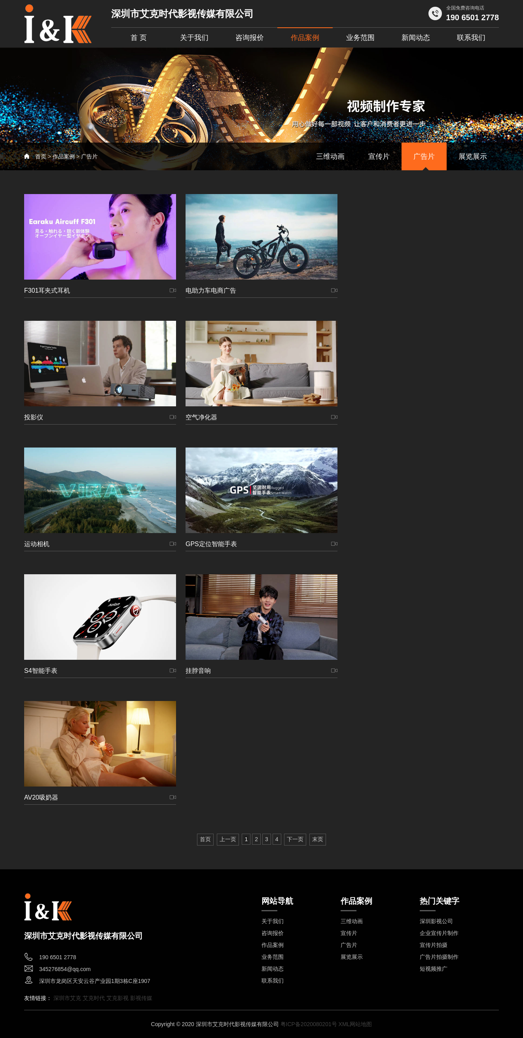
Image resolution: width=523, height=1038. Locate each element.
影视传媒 (141, 998)
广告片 (89, 156)
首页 (40, 156)
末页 (317, 839)
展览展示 (473, 156)
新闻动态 (416, 38)
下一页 (295, 839)
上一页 (228, 839)
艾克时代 (94, 998)
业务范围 (360, 38)
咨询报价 (249, 38)
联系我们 (471, 38)
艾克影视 (118, 998)
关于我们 (194, 38)
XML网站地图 (355, 1024)
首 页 (139, 38)
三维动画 (330, 156)
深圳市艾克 (68, 998)
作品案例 (305, 38)
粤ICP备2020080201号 (308, 1024)
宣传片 (379, 156)
